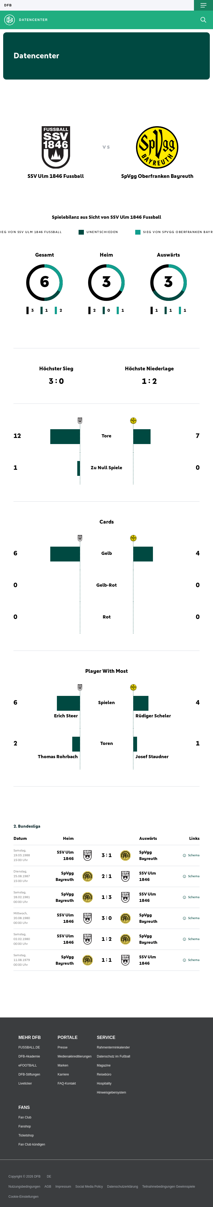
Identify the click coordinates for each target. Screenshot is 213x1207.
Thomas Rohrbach (58, 756)
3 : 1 (107, 855)
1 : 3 (107, 897)
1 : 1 (107, 960)
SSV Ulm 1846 (65, 855)
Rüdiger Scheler (153, 716)
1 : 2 (107, 939)
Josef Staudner (152, 756)
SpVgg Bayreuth (148, 855)
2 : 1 (107, 876)
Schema (191, 855)
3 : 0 (107, 918)
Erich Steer (66, 716)
